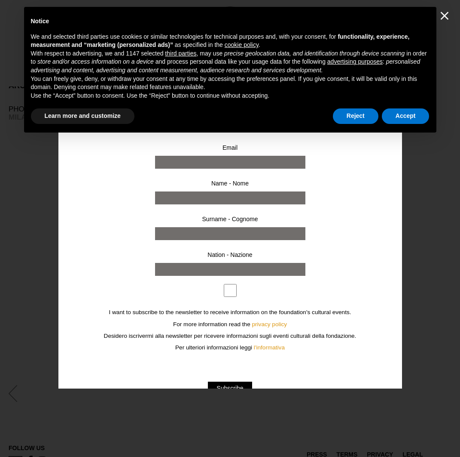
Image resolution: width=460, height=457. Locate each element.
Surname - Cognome (230, 219)
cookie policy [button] (242, 44)
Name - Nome (230, 183)
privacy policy (269, 324)
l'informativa (269, 347)
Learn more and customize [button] (83, 115)
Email (230, 147)
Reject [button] (356, 115)
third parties (180, 53)
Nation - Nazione (229, 254)
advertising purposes (355, 61)
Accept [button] (406, 115)
